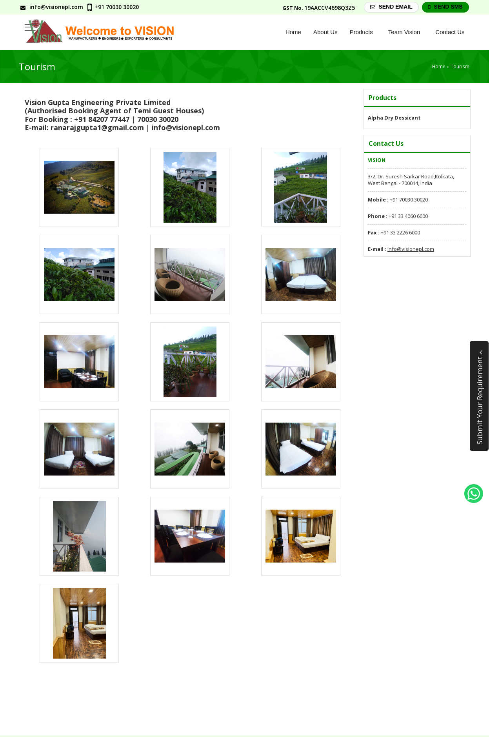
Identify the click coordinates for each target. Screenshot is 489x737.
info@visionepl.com (56, 7)
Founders (341, 706)
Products (364, 32)
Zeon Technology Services (80, 729)
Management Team (293, 706)
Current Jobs (379, 706)
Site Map (456, 706)
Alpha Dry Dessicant (394, 117)
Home (293, 32)
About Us (325, 32)
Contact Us (449, 32)
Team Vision (407, 32)
